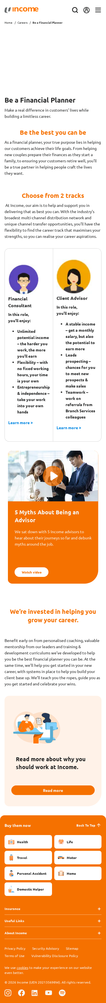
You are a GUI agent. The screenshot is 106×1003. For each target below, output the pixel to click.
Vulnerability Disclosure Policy (54, 955)
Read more (53, 790)
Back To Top (88, 825)
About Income (16, 933)
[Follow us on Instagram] (8, 992)
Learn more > (20, 422)
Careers (22, 22)
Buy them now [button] (18, 825)
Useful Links (14, 920)
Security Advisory (45, 948)
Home (8, 22)
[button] (53, 476)
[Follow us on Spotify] (62, 992)
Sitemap (72, 948)
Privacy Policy (15, 948)
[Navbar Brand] (21, 10)
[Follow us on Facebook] (21, 992)
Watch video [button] (32, 572)
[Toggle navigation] (98, 10)
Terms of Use (15, 955)
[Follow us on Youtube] (48, 992)
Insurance (12, 908)
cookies (22, 967)
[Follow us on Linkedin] (35, 992)
